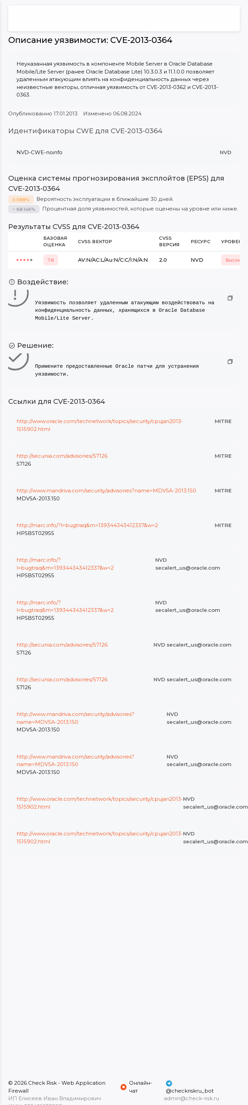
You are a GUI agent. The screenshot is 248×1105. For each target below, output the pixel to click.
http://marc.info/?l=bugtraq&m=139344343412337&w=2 (87, 525)
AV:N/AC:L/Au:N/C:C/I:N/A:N (113, 260)
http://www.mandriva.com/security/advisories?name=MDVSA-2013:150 (106, 490)
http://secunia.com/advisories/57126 (62, 456)
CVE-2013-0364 (141, 40)
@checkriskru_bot (190, 1087)
